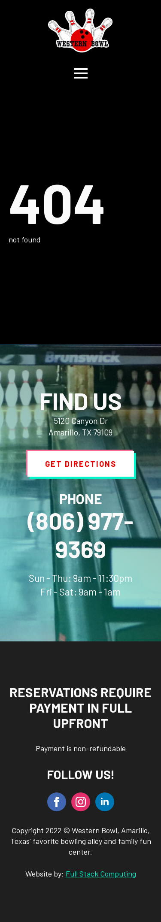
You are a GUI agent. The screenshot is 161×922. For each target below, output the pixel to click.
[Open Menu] (81, 73)
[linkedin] (104, 801)
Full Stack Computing (101, 873)
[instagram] (80, 801)
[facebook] (56, 801)
